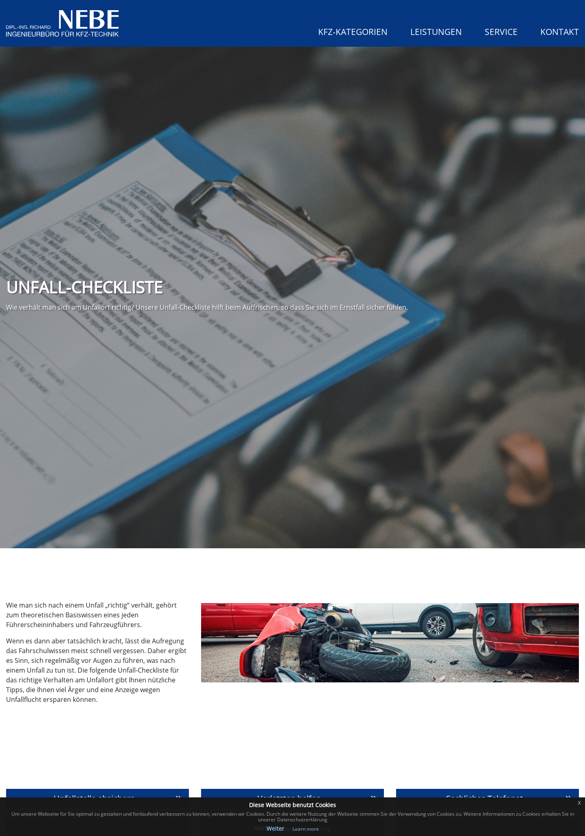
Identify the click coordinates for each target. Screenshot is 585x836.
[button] (345, 30)
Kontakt (559, 31)
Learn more (305, 828)
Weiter (275, 828)
